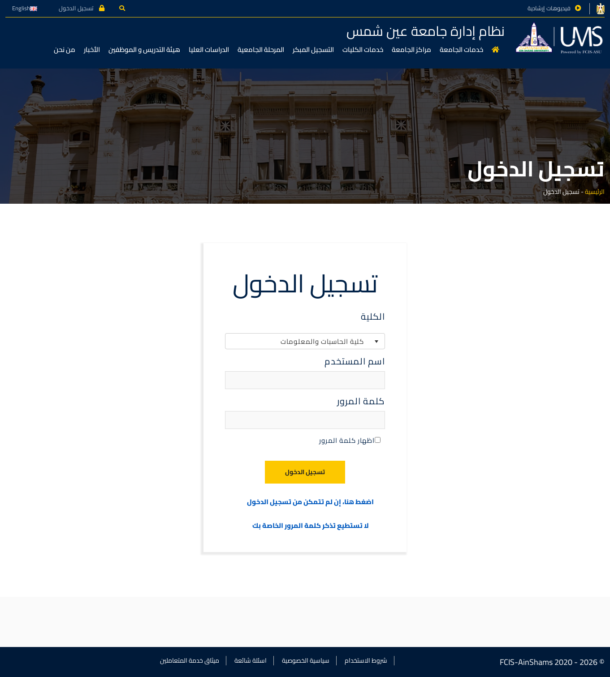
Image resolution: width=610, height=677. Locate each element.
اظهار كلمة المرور (350, 440)
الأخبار (92, 49)
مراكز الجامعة (411, 49)
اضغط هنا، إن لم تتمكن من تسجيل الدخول (310, 502)
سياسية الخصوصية (305, 660)
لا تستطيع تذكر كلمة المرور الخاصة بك (310, 526)
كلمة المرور (361, 401)
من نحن (64, 49)
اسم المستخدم (354, 361)
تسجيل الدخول (81, 8)
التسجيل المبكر (313, 49)
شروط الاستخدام (366, 660)
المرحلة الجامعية (261, 49)
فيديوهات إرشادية (549, 8)
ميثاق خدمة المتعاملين (189, 660)
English (24, 8)
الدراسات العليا (209, 49)
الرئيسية (595, 191)
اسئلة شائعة (250, 660)
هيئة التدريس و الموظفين (144, 49)
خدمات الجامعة (461, 49)
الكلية (373, 316)
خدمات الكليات (362, 49)
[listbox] (305, 341)
